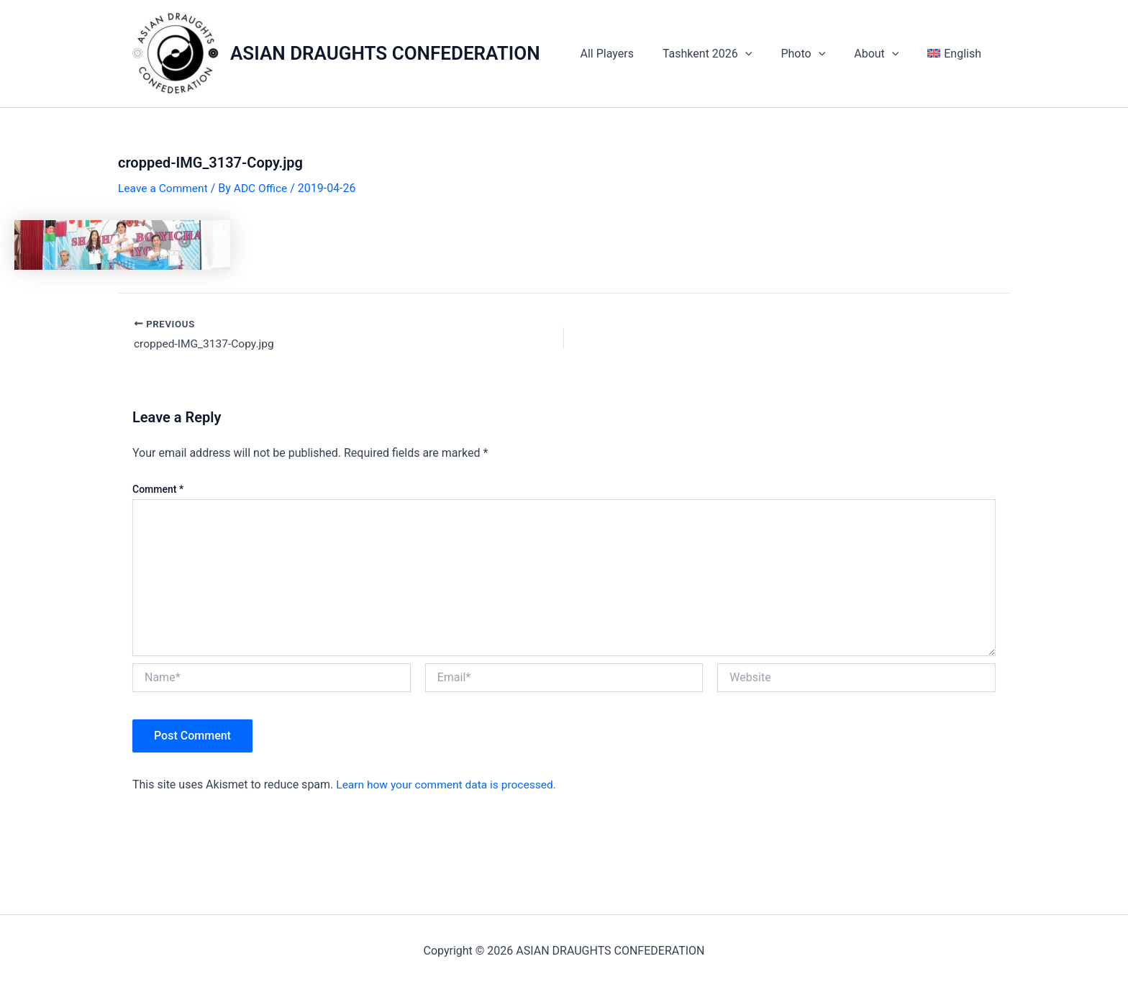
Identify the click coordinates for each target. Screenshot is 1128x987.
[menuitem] (957, 54)
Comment (157, 490)
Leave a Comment (164, 188)
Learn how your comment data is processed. (449, 784)
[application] (765, 54)
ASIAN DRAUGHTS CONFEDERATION (385, 53)
